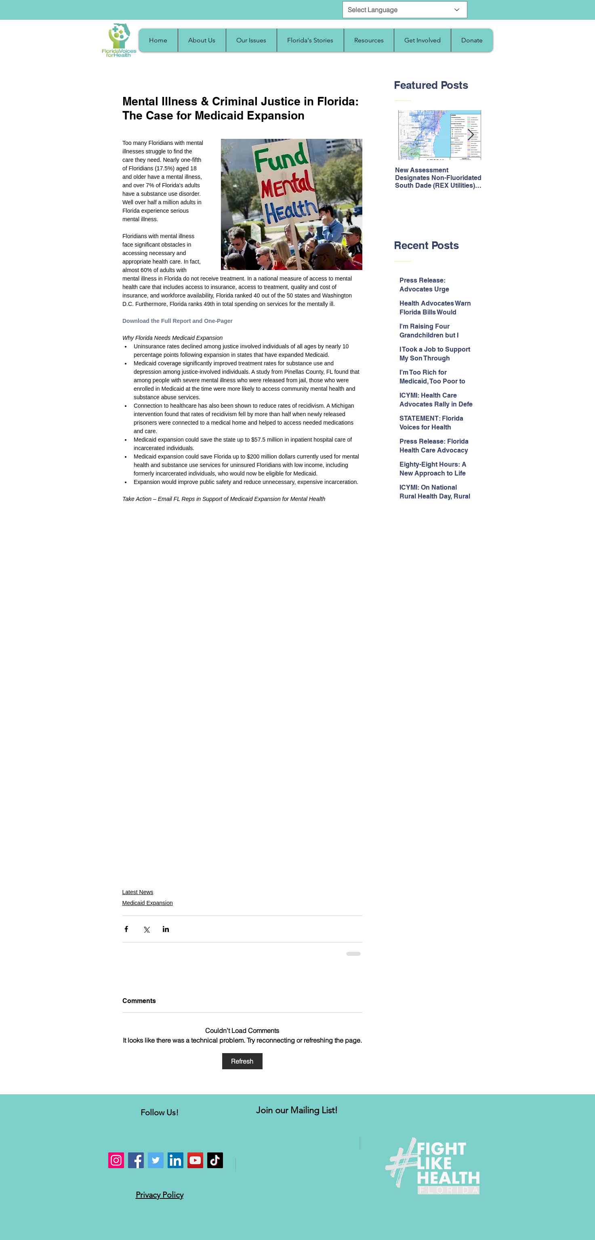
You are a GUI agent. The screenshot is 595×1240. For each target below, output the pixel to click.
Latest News (137, 892)
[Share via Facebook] (126, 929)
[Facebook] (136, 1160)
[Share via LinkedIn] (166, 929)
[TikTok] (215, 1160)
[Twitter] (156, 1160)
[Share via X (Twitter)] (146, 929)
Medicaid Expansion (147, 903)
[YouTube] (195, 1160)
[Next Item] (471, 135)
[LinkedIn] (175, 1160)
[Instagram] (116, 1160)
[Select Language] (405, 9)
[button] (202, 40)
